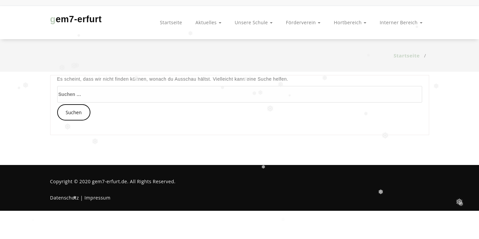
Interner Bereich (401, 22)
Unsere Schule (254, 22)
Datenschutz (64, 198)
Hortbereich (350, 22)
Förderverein (303, 22)
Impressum (97, 198)
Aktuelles (208, 22)
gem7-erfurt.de (109, 181)
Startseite (171, 22)
